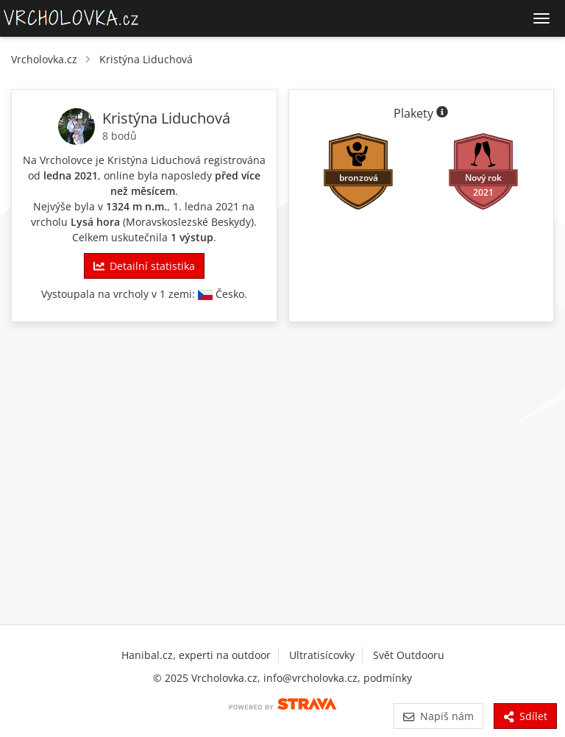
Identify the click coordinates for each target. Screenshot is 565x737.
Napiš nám (438, 716)
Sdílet (525, 716)
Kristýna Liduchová (146, 59)
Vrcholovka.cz (44, 59)
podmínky (387, 678)
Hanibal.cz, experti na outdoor (196, 655)
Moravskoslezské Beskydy (188, 222)
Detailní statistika (144, 266)
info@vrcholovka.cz (310, 678)
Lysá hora (95, 222)
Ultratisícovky (322, 655)
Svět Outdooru (408, 655)
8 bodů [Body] (119, 135)
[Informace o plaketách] (442, 113)
